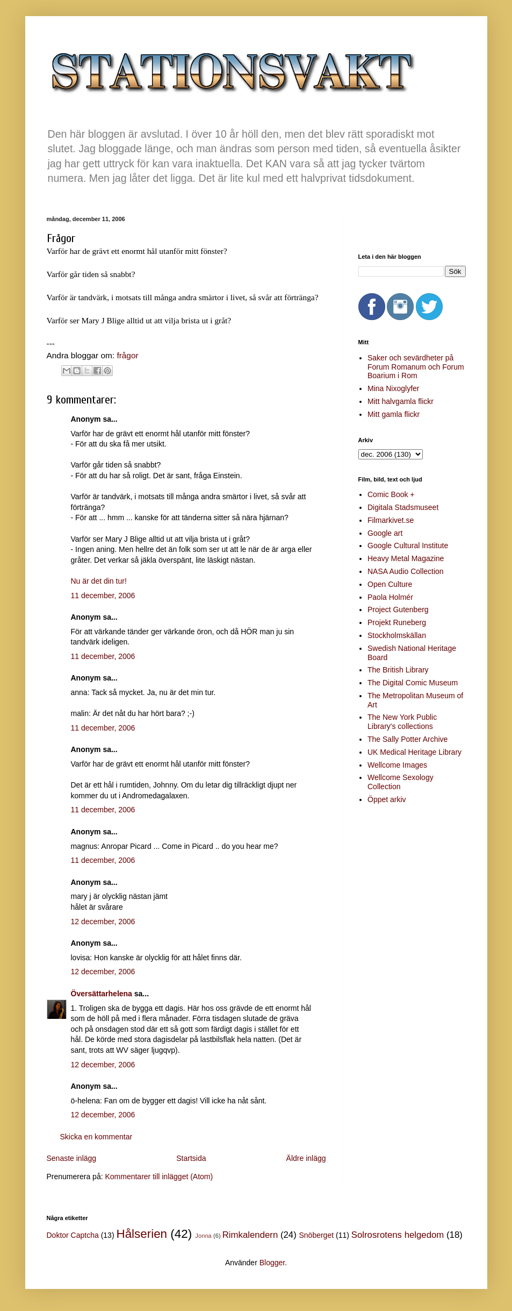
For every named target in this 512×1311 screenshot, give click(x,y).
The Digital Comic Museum (412, 682)
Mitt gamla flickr (393, 414)
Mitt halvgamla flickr (400, 401)
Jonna (203, 1235)
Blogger (272, 1262)
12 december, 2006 (103, 921)
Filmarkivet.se (390, 520)
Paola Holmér (390, 597)
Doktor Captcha (73, 1235)
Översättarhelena (101, 993)
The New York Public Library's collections (402, 722)
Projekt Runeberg (396, 622)
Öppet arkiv (386, 799)
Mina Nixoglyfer (393, 388)
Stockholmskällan (396, 635)
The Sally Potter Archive (407, 739)
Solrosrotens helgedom (397, 1235)
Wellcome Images (397, 765)
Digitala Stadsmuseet (402, 507)
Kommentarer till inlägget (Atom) (159, 1176)
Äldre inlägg (306, 1158)
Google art (384, 533)
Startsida (191, 1158)
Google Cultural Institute (407, 545)
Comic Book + (391, 494)
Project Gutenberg (398, 609)
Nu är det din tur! (99, 581)
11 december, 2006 (103, 595)
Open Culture (389, 584)
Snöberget (316, 1235)
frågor (127, 355)
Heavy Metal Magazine (405, 558)
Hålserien (141, 1234)
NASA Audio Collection (405, 571)
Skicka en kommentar (96, 1136)
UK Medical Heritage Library (414, 752)
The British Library (398, 669)
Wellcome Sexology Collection (400, 782)
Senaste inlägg (72, 1158)
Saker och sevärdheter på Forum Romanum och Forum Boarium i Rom (415, 366)
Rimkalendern (250, 1235)
